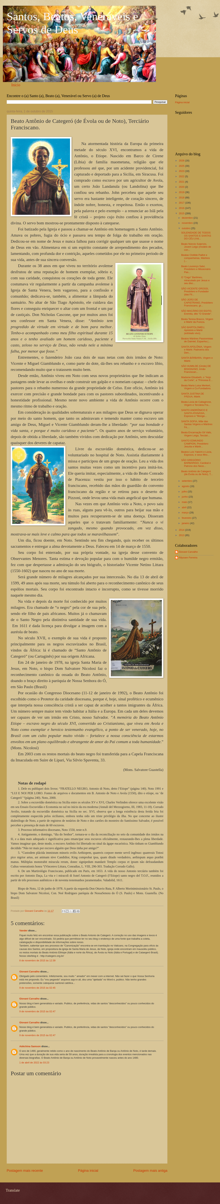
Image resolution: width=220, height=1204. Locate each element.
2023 (182, 171)
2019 (182, 192)
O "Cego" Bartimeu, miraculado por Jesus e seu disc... (195, 280)
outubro (186, 228)
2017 (182, 202)
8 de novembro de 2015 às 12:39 (37, 960)
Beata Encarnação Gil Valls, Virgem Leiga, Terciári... (196, 434)
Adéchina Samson (30, 1046)
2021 (182, 181)
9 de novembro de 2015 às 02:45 (37, 987)
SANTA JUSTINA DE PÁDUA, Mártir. (192, 395)
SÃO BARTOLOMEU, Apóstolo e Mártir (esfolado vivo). (193, 330)
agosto (186, 486)
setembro (187, 480)
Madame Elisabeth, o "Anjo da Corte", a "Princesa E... (197, 379)
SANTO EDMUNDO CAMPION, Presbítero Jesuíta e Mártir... (194, 443)
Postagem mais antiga (150, 1171)
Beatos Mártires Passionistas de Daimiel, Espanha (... (197, 340)
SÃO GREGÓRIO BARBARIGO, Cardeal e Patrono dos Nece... (196, 463)
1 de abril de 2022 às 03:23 (34, 1062)
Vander (23, 930)
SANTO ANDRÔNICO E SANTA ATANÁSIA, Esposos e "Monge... (194, 413)
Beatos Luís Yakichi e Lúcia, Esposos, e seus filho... (196, 453)
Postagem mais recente (25, 1171)
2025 (182, 165)
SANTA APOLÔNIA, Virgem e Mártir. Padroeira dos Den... (196, 349)
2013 (182, 535)
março (185, 512)
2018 (182, 197)
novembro (187, 222)
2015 (182, 213)
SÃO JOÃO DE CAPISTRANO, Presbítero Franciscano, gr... (197, 302)
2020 (182, 186)
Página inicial (88, 1171)
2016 (182, 208)
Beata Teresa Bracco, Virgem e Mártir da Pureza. (197, 320)
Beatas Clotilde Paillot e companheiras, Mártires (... (195, 258)
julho (185, 491)
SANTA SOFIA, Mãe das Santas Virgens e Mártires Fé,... (196, 424)
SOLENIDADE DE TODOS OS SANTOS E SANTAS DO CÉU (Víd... (196, 235)
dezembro (187, 217)
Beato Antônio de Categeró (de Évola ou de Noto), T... (197, 473)
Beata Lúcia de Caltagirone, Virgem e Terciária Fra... (196, 403)
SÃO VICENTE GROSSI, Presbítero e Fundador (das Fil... (195, 291)
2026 (182, 160)
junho (185, 496)
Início (15, 85)
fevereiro (187, 517)
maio (185, 502)
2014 (182, 529)
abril (184, 507)
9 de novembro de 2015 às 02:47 (37, 1011)
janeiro (186, 523)
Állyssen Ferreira (188, 557)
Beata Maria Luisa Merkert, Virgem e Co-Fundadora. (196, 387)
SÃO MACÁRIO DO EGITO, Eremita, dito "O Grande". (196, 312)
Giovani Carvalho (29, 971)
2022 (182, 176)
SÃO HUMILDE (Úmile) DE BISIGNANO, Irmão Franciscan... (196, 369)
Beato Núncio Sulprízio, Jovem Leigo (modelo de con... (196, 246)
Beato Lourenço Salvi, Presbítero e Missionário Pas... (196, 269)
